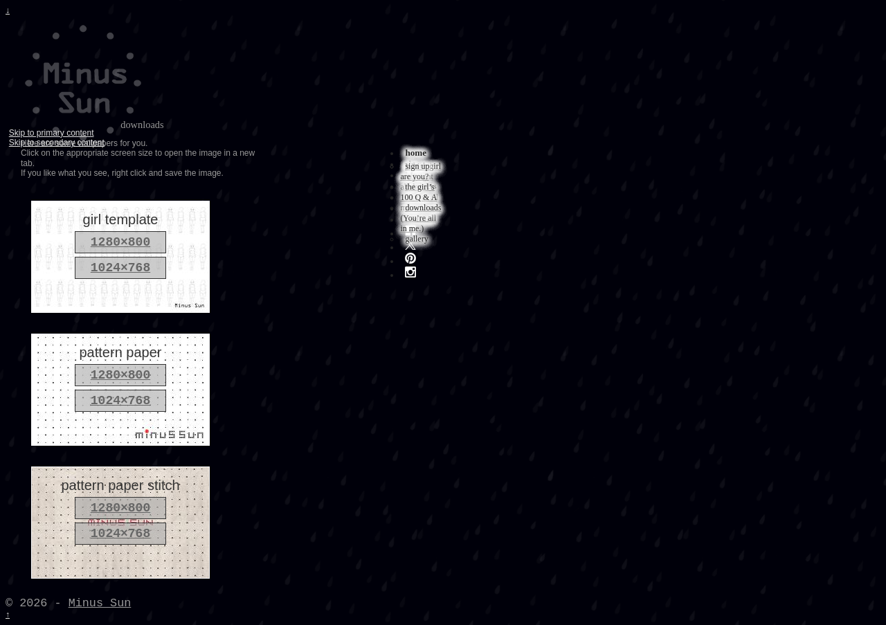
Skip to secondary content (57, 142)
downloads (423, 207)
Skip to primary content (51, 133)
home (415, 152)
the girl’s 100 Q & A (418, 192)
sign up (417, 166)
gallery (416, 239)
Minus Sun (100, 603)
